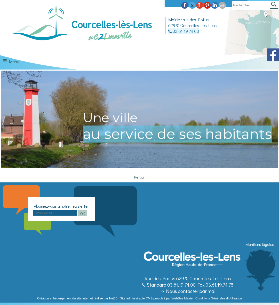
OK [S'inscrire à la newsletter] (82, 213)
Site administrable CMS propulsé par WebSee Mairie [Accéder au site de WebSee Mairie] (156, 298)
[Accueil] (82, 25)
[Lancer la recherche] (274, 5)
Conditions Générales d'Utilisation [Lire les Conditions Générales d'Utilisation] (218, 298)
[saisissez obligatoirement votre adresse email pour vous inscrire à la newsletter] (55, 213)
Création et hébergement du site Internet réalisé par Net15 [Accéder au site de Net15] (77, 298)
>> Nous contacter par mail (187, 291)
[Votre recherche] (250, 5)
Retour (139, 177)
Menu (14, 61)
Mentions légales (260, 244)
